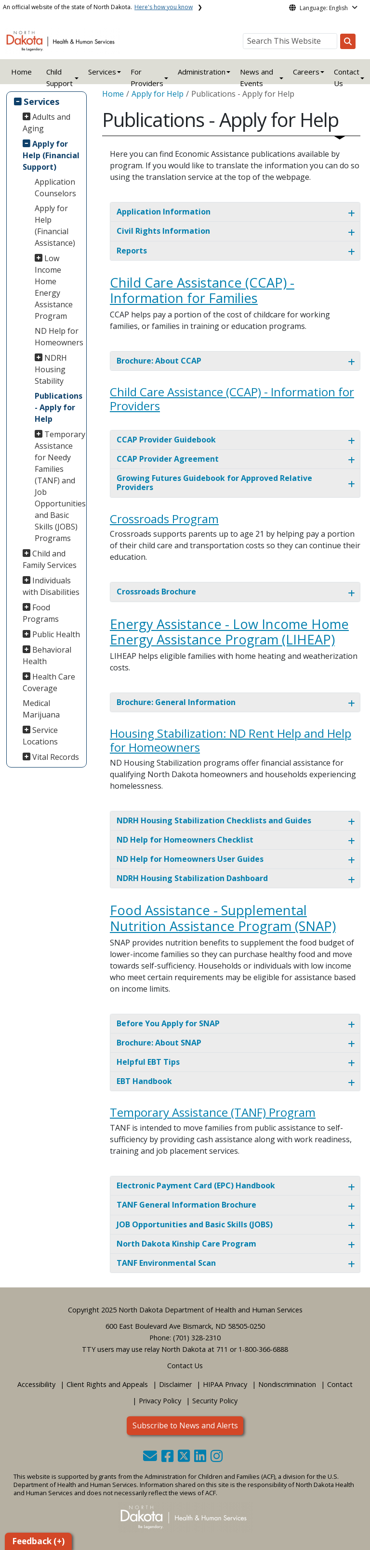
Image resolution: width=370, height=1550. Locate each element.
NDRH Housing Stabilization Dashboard (192, 878)
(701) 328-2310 (197, 1337)
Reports (132, 250)
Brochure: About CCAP (159, 360)
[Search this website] (348, 41)
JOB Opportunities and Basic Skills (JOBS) (195, 1224)
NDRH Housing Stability (51, 369)
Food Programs (41, 613)
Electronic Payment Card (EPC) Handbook (196, 1185)
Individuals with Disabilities (51, 586)
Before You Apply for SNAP (168, 1023)
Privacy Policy (160, 1400)
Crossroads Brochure (156, 591)
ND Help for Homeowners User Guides (190, 859)
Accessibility (36, 1384)
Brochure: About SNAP (159, 1042)
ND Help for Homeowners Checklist (185, 839)
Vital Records (55, 757)
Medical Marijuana (41, 709)
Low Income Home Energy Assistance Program (54, 287)
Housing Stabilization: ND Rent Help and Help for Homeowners (230, 740)
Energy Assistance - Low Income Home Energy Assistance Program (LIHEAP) (229, 632)
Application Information (164, 211)
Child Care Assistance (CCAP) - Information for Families (202, 290)
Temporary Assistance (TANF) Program (213, 1112)
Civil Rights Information (163, 231)
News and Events (256, 77)
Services (42, 101)
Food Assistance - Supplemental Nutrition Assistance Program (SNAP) (223, 918)
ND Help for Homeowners (59, 337)
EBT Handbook (144, 1081)
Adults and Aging (47, 123)
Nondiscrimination (287, 1384)
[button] (151, 1458)
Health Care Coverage (49, 682)
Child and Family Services (50, 559)
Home (21, 71)
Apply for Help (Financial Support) (51, 155)
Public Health (56, 634)
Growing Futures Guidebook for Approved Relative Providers (214, 482)
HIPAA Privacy (225, 1384)
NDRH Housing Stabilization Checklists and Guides (214, 820)
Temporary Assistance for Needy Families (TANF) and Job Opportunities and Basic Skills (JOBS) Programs (59, 486)
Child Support (59, 77)
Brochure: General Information (176, 702)
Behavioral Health (47, 655)
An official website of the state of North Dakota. (98, 7)
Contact (340, 1384)
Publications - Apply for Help (58, 407)
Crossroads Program (164, 519)
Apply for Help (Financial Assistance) (55, 225)
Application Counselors (55, 187)
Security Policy (215, 1400)
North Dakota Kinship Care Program (186, 1243)
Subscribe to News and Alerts (185, 1425)
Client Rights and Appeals (107, 1384)
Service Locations (40, 736)
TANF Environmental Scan (166, 1263)
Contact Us (185, 1365)
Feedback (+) (38, 1541)
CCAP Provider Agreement (168, 459)
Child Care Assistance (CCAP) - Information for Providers (232, 399)
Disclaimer (175, 1384)
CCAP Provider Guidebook (166, 439)
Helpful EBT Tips (148, 1062)
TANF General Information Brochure (186, 1204)
